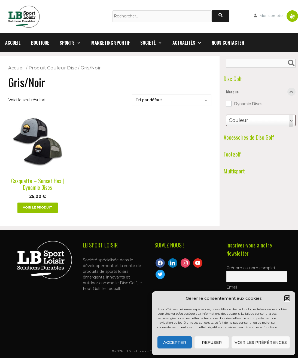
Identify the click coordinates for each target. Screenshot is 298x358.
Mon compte (271, 15)
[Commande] (171, 100)
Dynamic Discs (248, 104)
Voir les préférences (261, 342)
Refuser (212, 342)
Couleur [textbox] (238, 120)
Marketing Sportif (110, 42)
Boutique (40, 42)
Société (153, 42)
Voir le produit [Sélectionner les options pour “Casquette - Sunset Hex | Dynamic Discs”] (37, 207)
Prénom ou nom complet (250, 267)
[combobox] (261, 120)
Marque (261, 93)
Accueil (13, 42)
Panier (292, 14)
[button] (287, 298)
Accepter (174, 342)
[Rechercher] (220, 16)
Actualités (189, 42)
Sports (73, 42)
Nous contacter (228, 42)
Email (231, 287)
